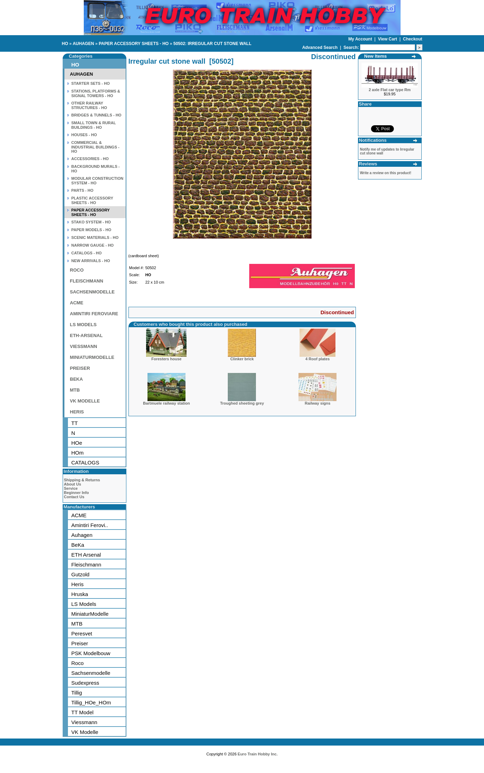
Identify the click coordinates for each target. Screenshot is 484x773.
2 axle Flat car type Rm (389, 90)
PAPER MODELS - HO (91, 230)
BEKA (76, 379)
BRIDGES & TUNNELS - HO (96, 115)
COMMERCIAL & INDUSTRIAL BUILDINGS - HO (95, 146)
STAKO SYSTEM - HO (91, 222)
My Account (360, 39)
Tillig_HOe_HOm (91, 702)
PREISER (80, 368)
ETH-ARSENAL (86, 335)
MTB (75, 390)
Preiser (79, 643)
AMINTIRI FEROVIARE (94, 313)
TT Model (82, 712)
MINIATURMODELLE (92, 357)
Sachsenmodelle (91, 673)
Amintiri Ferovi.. (89, 525)
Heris (77, 584)
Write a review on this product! (385, 173)
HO (65, 43)
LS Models (83, 604)
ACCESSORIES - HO (90, 159)
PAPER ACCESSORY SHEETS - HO (134, 43)
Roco (77, 663)
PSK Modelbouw (91, 653)
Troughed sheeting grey (242, 403)
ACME (76, 302)
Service (71, 488)
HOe (76, 443)
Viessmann (84, 722)
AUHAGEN (83, 43)
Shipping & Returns (82, 480)
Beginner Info (76, 492)
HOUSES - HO (84, 135)
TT (74, 423)
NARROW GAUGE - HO (92, 245)
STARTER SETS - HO (90, 83)
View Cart (388, 39)
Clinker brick (242, 359)
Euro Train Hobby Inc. (258, 754)
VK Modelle (85, 732)
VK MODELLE (85, 401)
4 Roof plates (318, 359)
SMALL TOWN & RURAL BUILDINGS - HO (93, 125)
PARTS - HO (82, 190)
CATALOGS (85, 462)
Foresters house (166, 359)
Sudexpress (85, 683)
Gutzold (80, 574)
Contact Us (74, 497)
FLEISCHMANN (86, 281)
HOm (77, 453)
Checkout (412, 39)
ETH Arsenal (86, 555)
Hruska (79, 594)
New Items (375, 56)
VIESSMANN (83, 346)
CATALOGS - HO (86, 253)
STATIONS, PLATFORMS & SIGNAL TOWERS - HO (95, 93)
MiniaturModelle (90, 614)
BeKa (77, 545)
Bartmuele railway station (166, 403)
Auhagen (82, 535)
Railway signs (318, 403)
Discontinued (337, 312)
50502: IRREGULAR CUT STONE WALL (212, 43)
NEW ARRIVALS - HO (90, 261)
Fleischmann (86, 565)
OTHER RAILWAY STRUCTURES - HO (89, 105)
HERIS (77, 411)
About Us (72, 484)
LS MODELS (83, 324)
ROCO (77, 270)
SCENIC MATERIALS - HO (95, 237)
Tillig (76, 693)
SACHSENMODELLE (92, 291)
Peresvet (81, 633)
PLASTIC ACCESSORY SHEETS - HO (92, 200)
